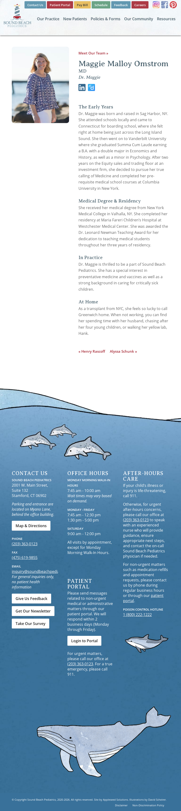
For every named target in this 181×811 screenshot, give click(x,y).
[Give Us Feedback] (31, 599)
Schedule (101, 5)
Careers (140, 5)
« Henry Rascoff (91, 351)
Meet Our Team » (93, 53)
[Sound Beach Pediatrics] (17, 15)
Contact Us (35, 5)
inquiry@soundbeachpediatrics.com (44, 571)
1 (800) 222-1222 (137, 614)
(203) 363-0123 (24, 543)
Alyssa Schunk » (123, 351)
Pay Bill (82, 5)
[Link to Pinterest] (173, 4)
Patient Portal (60, 5)
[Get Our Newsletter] (33, 611)
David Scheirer (157, 799)
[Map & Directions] (31, 526)
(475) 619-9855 (24, 557)
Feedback (121, 5)
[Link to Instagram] (156, 4)
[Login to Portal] (84, 641)
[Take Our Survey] (30, 624)
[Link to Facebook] (164, 4)
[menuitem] (35, 5)
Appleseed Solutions (115, 799)
